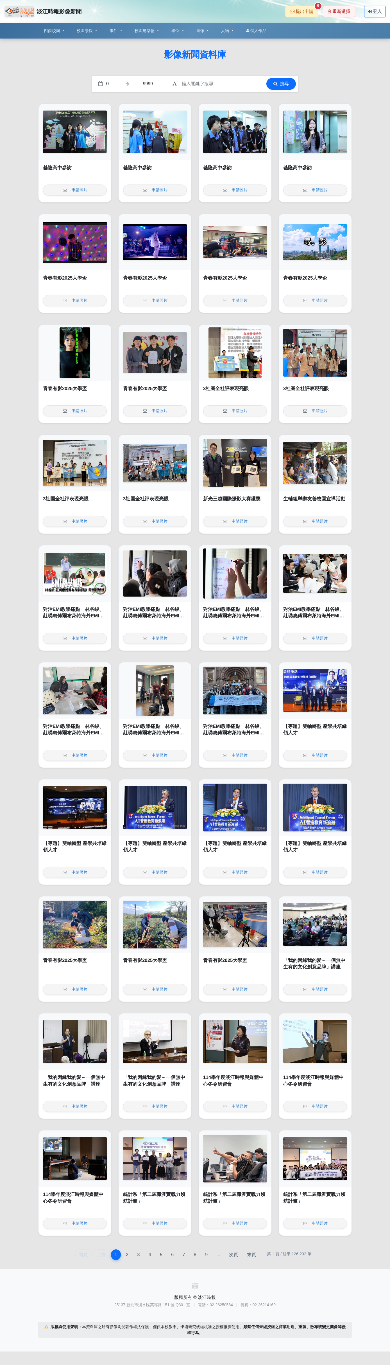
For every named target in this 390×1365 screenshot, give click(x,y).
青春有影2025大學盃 (65, 278)
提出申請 (304, 10)
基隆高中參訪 (57, 167)
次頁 (233, 1254)
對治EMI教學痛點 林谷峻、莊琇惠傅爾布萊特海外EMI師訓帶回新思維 (73, 616)
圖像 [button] (201, 30)
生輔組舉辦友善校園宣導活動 (314, 499)
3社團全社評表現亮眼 (226, 388)
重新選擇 (339, 11)
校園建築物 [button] (145, 30)
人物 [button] (225, 30)
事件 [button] (114, 30)
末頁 (251, 1254)
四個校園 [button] (52, 30)
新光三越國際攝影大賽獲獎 (231, 499)
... (218, 1254)
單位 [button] (176, 30)
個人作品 (256, 30)
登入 (375, 11)
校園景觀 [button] (85, 30)
